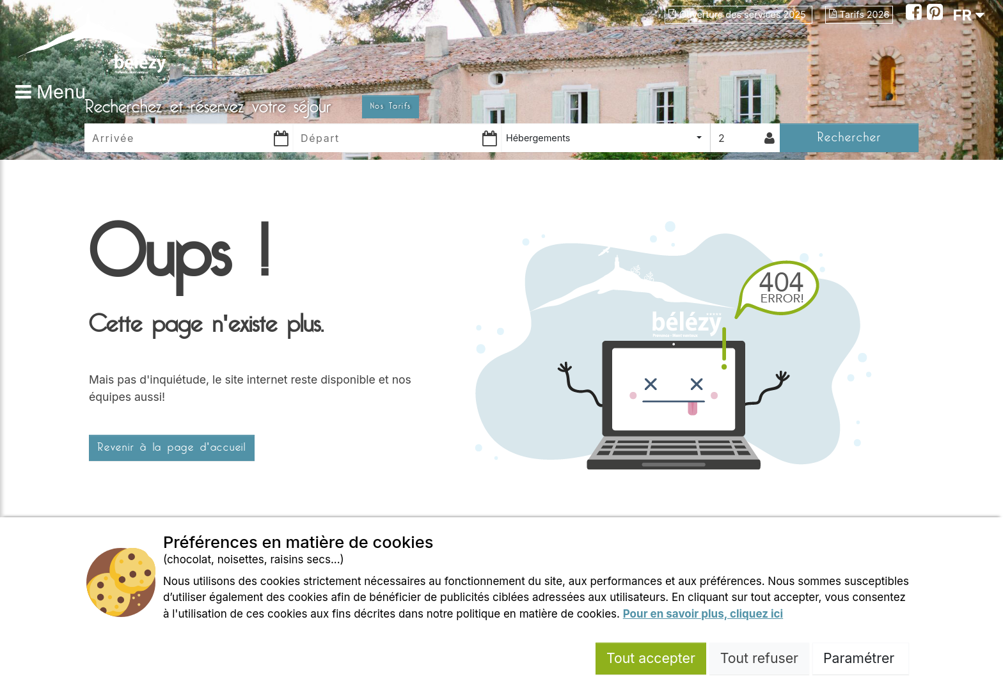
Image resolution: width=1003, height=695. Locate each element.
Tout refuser (759, 658)
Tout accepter (650, 658)
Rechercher (849, 137)
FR (968, 15)
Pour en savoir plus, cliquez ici (703, 613)
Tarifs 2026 (859, 14)
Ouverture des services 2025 (738, 14)
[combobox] (606, 137)
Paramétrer (860, 658)
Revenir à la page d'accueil (171, 448)
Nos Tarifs (390, 106)
